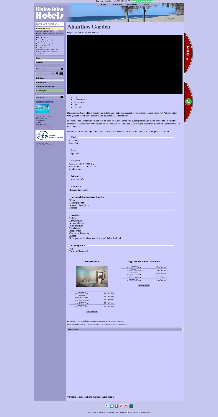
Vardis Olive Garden (42, 48)
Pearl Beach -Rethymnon (43, 45)
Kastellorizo (38, 31)
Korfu (46, 31)
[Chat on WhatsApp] (141, 2)
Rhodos (45, 33)
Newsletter (49, 97)
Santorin (51, 33)
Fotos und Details (92, 311)
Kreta (55, 31)
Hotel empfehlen (144, 412)
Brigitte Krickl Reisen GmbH (43, 145)
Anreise (49, 73)
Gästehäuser (117, 4)
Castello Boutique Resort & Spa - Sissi (47, 49)
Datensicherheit (133, 412)
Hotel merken (73, 329)
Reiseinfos (40, 78)
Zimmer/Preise (80, 99)
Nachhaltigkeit (41, 91)
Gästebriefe (79, 107)
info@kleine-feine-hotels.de (43, 126)
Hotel (76, 97)
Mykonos (38, 33)
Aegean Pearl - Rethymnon (44, 42)
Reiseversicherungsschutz (45, 86)
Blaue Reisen (49, 68)
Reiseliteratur (41, 82)
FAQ (116, 412)
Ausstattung (79, 102)
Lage (76, 104)
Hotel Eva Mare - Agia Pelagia (45, 40)
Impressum (123, 412)
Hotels (103, 4)
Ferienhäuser (132, 4)
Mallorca (39, 62)
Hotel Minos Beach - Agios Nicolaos (46, 44)
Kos (51, 31)
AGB (89, 412)
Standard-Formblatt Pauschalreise (103, 412)
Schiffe (146, 4)
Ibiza (38, 58)
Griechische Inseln (43, 28)
